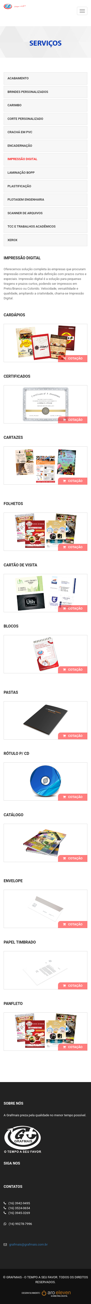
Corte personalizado (25, 119)
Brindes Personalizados (28, 92)
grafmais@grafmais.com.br (28, 1244)
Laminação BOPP (21, 172)
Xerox (12, 240)
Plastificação (19, 186)
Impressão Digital (22, 159)
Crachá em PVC (20, 132)
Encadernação (20, 145)
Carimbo (15, 105)
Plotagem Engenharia (26, 199)
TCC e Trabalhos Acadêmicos (32, 226)
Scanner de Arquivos (25, 213)
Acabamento (18, 78)
